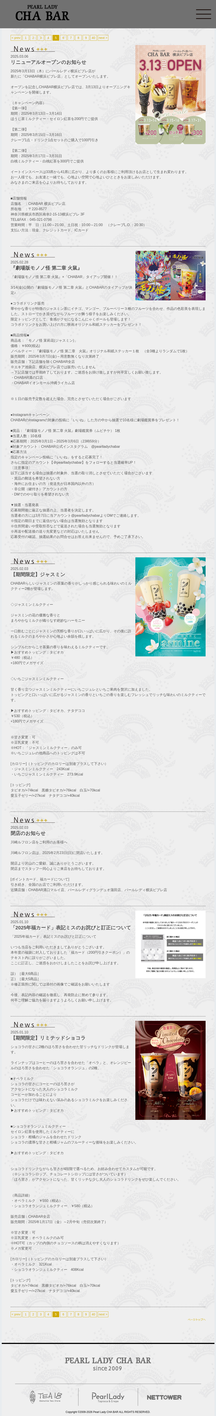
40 (93, 38)
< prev (16, 38)
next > (103, 38)
